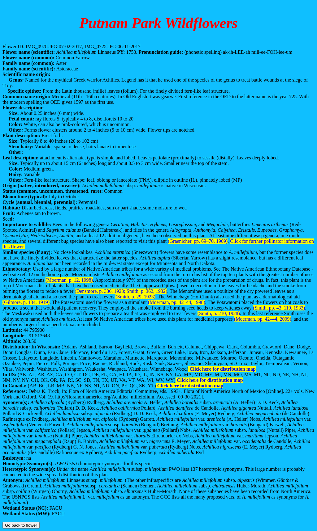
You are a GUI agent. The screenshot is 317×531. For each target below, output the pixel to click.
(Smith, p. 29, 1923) (135, 296)
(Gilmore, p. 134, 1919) (26, 302)
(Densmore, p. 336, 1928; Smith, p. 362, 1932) (121, 291)
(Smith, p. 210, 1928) (219, 313)
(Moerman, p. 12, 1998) (69, 280)
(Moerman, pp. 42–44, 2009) (262, 319)
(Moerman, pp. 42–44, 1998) (176, 302)
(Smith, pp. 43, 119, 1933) (279, 307)
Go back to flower (21, 525)
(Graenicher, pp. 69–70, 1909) (198, 241)
